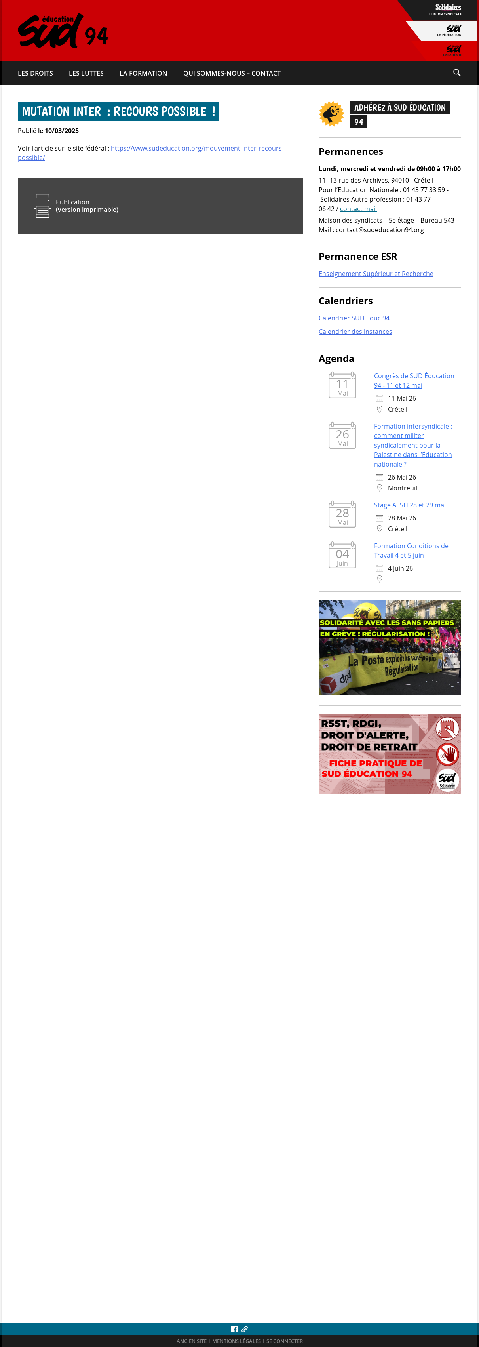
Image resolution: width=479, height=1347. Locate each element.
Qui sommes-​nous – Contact (232, 73)
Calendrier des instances (355, 331)
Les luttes (86, 73)
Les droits (35, 73)
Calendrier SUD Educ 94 (354, 318)
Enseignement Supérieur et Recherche (376, 273)
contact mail (358, 208)
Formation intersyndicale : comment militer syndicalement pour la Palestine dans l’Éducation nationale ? (413, 445)
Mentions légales (236, 1341)
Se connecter (284, 1341)
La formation (143, 73)
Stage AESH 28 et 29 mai (410, 505)
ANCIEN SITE (192, 1341)
